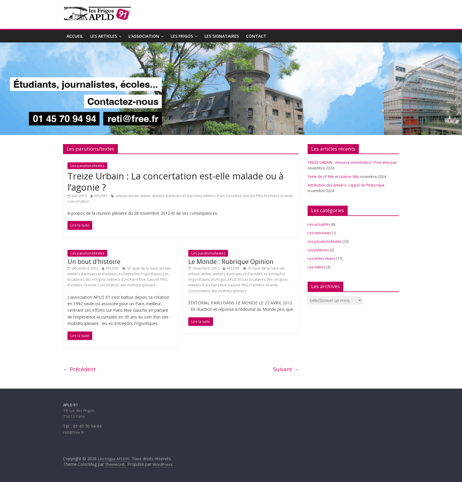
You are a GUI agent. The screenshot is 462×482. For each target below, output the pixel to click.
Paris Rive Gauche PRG (244, 195)
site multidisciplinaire (138, 285)
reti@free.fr (73, 432)
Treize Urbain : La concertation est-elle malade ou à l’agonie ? (175, 181)
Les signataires (221, 36)
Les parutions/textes (87, 165)
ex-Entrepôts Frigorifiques (140, 273)
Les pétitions (318, 249)
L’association (143, 36)
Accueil (75, 36)
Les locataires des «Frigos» (265, 279)
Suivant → (286, 369)
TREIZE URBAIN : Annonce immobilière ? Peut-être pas (352, 162)
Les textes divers (321, 258)
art (282, 268)
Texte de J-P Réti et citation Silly (333, 176)
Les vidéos (316, 267)
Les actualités (319, 224)
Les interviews (319, 232)
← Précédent (79, 369)
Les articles (103, 36)
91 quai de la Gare (142, 268)
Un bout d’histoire (94, 261)
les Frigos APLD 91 (226, 279)
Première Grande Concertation (93, 285)
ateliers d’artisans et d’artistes (177, 195)
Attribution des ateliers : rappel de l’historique (346, 185)
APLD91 (100, 195)
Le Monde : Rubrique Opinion (230, 261)
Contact (256, 36)
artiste (133, 195)
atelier (145, 195)
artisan (121, 195)
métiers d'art (214, 195)
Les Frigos (182, 36)
